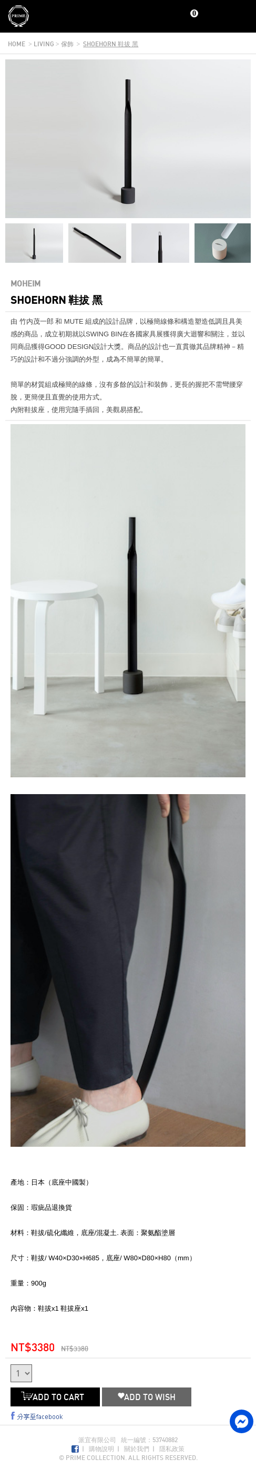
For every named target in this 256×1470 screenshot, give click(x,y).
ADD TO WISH (147, 1397)
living (44, 44)
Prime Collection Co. (18, 16)
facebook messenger (241, 1421)
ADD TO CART (55, 1397)
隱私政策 (172, 1449)
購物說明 (101, 1449)
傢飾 (67, 44)
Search (223, 17)
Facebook (75, 1449)
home (16, 44)
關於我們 (136, 1449)
